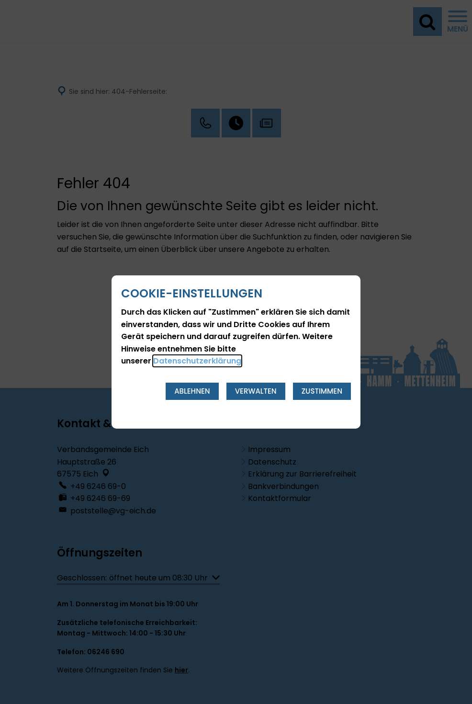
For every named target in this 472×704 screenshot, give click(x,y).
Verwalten (256, 391)
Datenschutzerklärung (197, 360)
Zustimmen (322, 391)
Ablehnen (192, 391)
